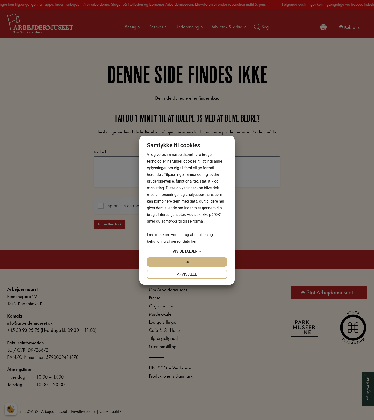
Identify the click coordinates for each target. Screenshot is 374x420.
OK (186, 262)
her (193, 241)
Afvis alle (187, 274)
